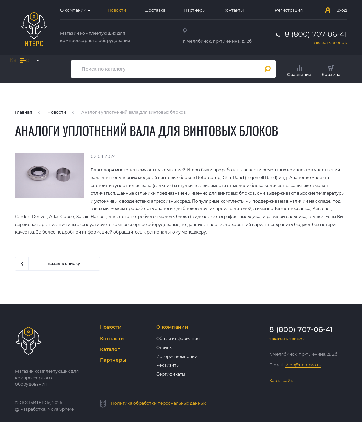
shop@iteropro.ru (303, 364)
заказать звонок (330, 42)
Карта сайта (282, 380)
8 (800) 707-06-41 (316, 34)
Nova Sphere (60, 409)
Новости (56, 112)
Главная (23, 112)
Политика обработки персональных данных (158, 403)
